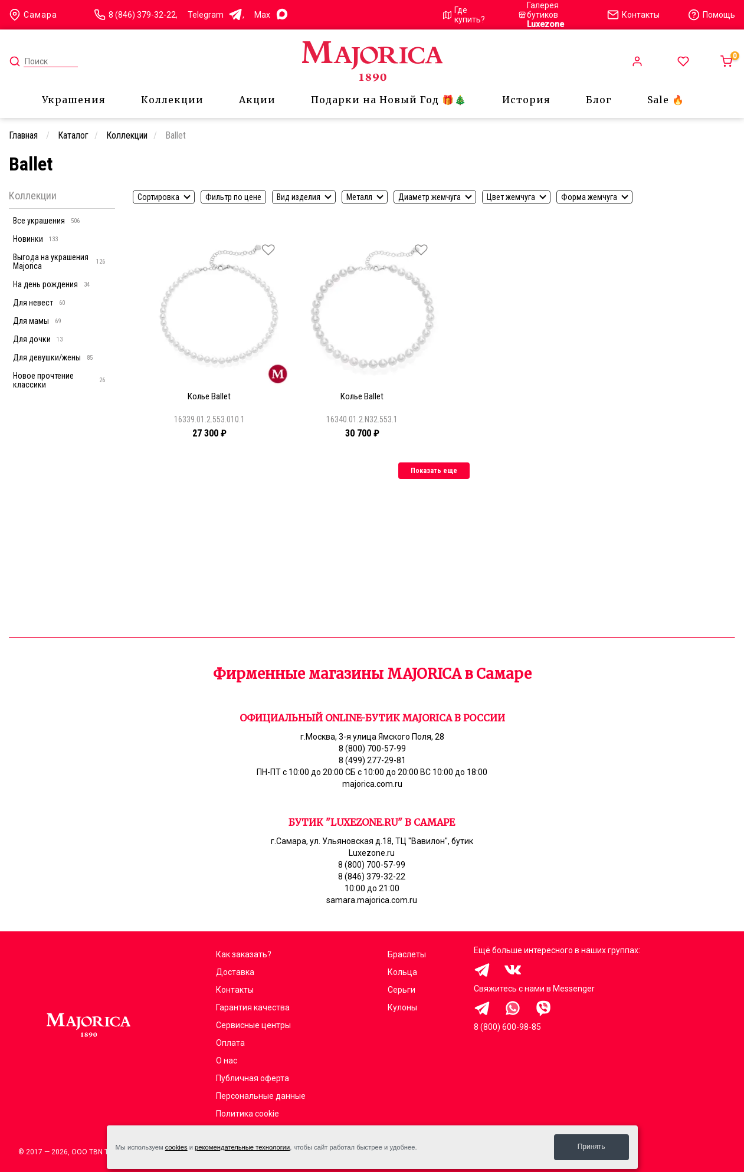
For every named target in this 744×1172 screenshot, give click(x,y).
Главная (24, 135)
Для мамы (37, 321)
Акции (257, 100)
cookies (176, 1147)
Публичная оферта (252, 1078)
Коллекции (172, 100)
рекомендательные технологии (242, 1147)
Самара (33, 15)
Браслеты (407, 954)
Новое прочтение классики (59, 380)
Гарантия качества (253, 1007)
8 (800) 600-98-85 (507, 1027)
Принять (591, 1147)
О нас (226, 1060)
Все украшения (46, 220)
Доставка (235, 972)
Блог (599, 100)
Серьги (401, 989)
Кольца (402, 972)
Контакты (235, 989)
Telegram (215, 15)
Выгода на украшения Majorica (59, 261)
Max (271, 15)
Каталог (73, 135)
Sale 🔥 (665, 100)
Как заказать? (243, 954)
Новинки (35, 239)
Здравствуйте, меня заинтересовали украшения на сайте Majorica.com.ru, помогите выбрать (482, 1008)
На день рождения (51, 284)
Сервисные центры (253, 1025)
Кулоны (402, 1007)
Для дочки (38, 339)
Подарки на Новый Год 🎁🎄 (389, 100)
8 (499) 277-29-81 (372, 760)
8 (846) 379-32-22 (142, 14)
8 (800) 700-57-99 (372, 748)
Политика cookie (247, 1113)
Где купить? (464, 14)
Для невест (39, 302)
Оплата (230, 1043)
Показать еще (434, 471)
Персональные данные (261, 1096)
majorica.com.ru (372, 784)
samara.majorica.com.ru (371, 900)
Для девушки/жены (53, 357)
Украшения (74, 100)
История (526, 100)
